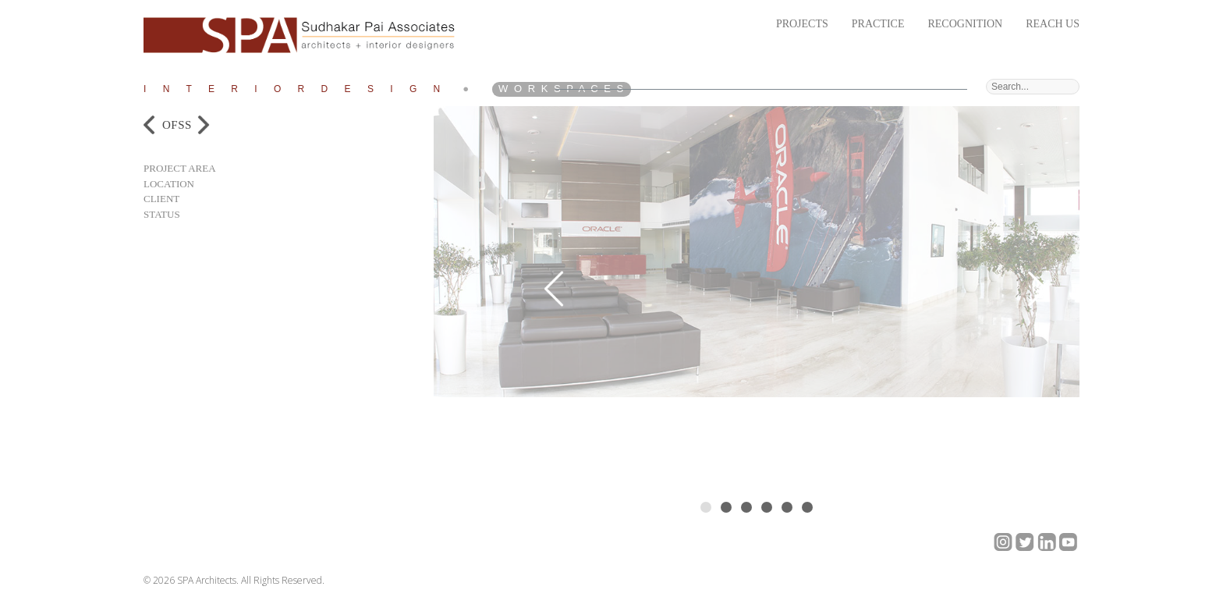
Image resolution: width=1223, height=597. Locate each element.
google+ (1003, 542)
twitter (1025, 542)
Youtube (1068, 542)
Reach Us (1052, 24)
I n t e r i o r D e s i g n (295, 89)
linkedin (1046, 542)
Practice (878, 24)
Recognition (964, 24)
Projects (802, 24)
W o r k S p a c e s (561, 88)
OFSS (177, 125)
